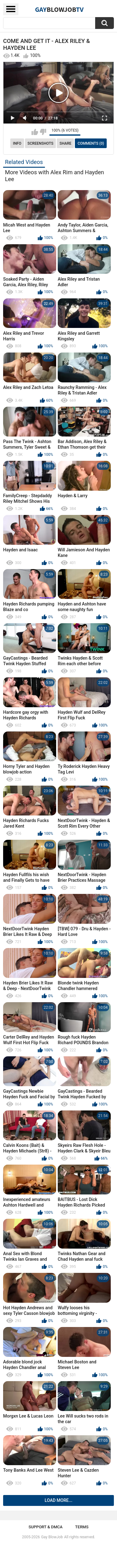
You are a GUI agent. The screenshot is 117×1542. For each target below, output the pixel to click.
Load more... (58, 1500)
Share (65, 143)
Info (17, 143)
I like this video (35, 132)
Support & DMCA (45, 1527)
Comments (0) (91, 143)
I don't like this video (43, 132)
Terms (82, 1527)
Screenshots (40, 143)
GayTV (59, 9)
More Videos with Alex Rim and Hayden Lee (54, 175)
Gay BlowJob (52, 1537)
